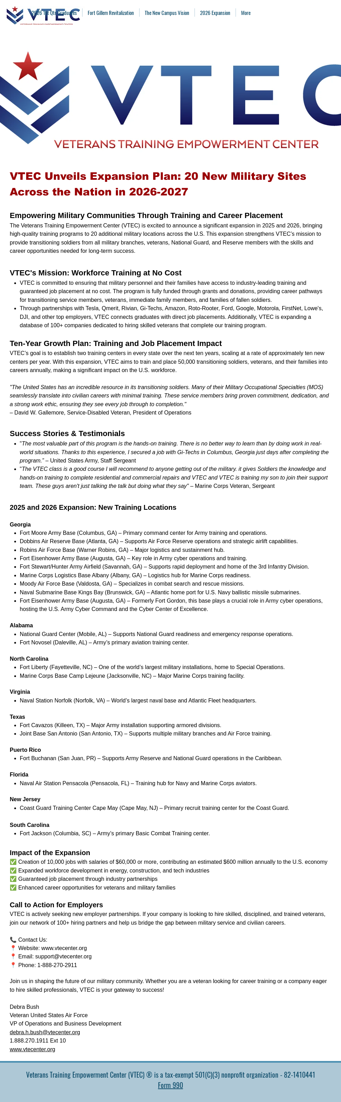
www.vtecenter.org (64, 948)
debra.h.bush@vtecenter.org (45, 1032)
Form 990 (170, 1085)
